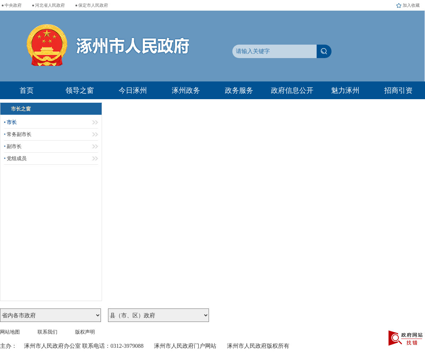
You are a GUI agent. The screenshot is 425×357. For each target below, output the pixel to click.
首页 (26, 90)
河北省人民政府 (50, 5)
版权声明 (85, 332)
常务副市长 (18, 134)
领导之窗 (80, 90)
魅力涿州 (345, 90)
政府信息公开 (292, 90)
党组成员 (15, 158)
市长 (10, 122)
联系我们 (47, 332)
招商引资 (398, 90)
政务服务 (239, 90)
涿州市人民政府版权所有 (258, 346)
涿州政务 (186, 90)
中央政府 (13, 5)
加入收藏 (411, 5)
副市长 (13, 146)
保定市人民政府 (93, 5)
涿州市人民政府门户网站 (185, 346)
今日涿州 (133, 90)
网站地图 (10, 332)
